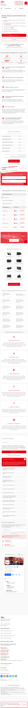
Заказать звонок (14, 240)
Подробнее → (22, 211)
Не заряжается (5, 227)
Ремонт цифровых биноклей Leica (8, 647)
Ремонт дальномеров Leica (6, 650)
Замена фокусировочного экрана (7, 142)
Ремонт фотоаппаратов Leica (6, 642)
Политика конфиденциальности (14, 697)
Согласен (24, 704)
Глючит (4, 215)
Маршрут (8, 586)
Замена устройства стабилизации (7, 145)
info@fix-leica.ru (4, 666)
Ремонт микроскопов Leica (6, 645)
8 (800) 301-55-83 (4, 663)
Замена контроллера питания (6, 139)
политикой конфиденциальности (19, 183)
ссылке (5, 637)
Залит (4, 219)
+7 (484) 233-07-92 (19, 1)
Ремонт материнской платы (6, 136)
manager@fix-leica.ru (5, 669)
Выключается (5, 210)
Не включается (5, 223)
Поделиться (2, 688)
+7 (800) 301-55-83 (19, 3)
